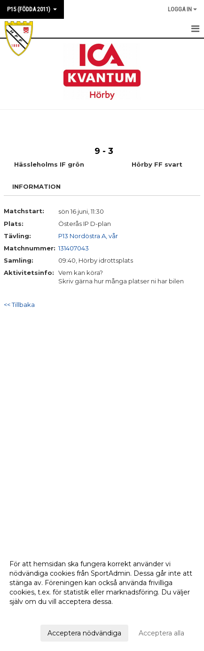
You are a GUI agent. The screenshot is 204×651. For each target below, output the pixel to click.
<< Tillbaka (19, 304)
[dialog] (102, 598)
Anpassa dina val (36, 614)
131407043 (73, 248)
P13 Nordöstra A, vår (88, 236)
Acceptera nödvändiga (84, 633)
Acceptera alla (161, 633)
